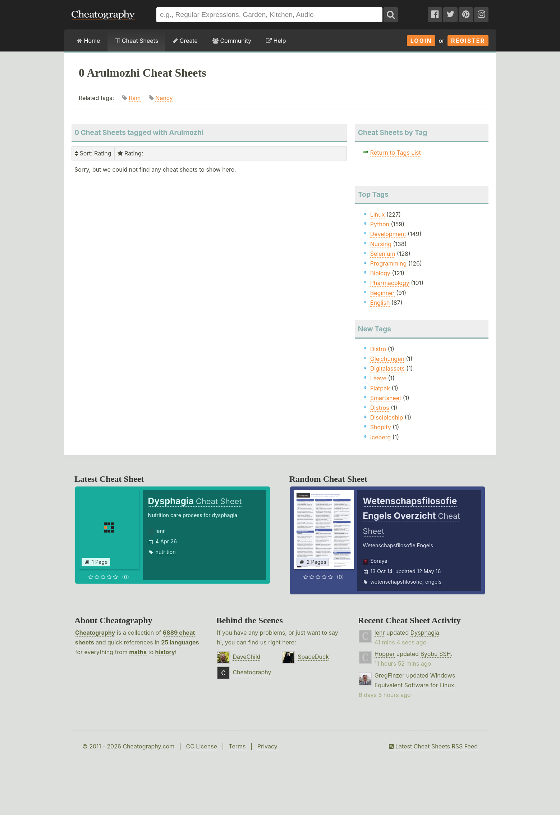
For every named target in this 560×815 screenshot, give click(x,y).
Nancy (164, 97)
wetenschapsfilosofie (396, 582)
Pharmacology (389, 282)
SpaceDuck (313, 656)
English (380, 302)
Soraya (378, 561)
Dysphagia (424, 632)
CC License (201, 746)
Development (388, 233)
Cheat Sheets (136, 40)
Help (276, 40)
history (165, 652)
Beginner (382, 292)
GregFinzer (390, 675)
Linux (377, 214)
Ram (135, 97)
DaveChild (246, 656)
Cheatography (95, 632)
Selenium (382, 253)
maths (138, 652)
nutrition (166, 552)
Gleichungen (387, 358)
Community (231, 40)
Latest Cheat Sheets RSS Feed (433, 746)
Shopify (380, 427)
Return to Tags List (395, 152)
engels (433, 582)
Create (185, 40)
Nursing (380, 244)
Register (468, 40)
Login (421, 40)
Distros (379, 407)
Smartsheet (385, 398)
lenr (160, 531)
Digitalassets (387, 368)
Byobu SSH (436, 653)
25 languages (180, 642)
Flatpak (380, 388)
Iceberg (380, 437)
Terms (237, 746)
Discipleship (386, 417)
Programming (388, 263)
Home (88, 40)
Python (379, 224)
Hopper (385, 653)
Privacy (267, 746)
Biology (380, 273)
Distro (378, 349)
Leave (378, 378)
